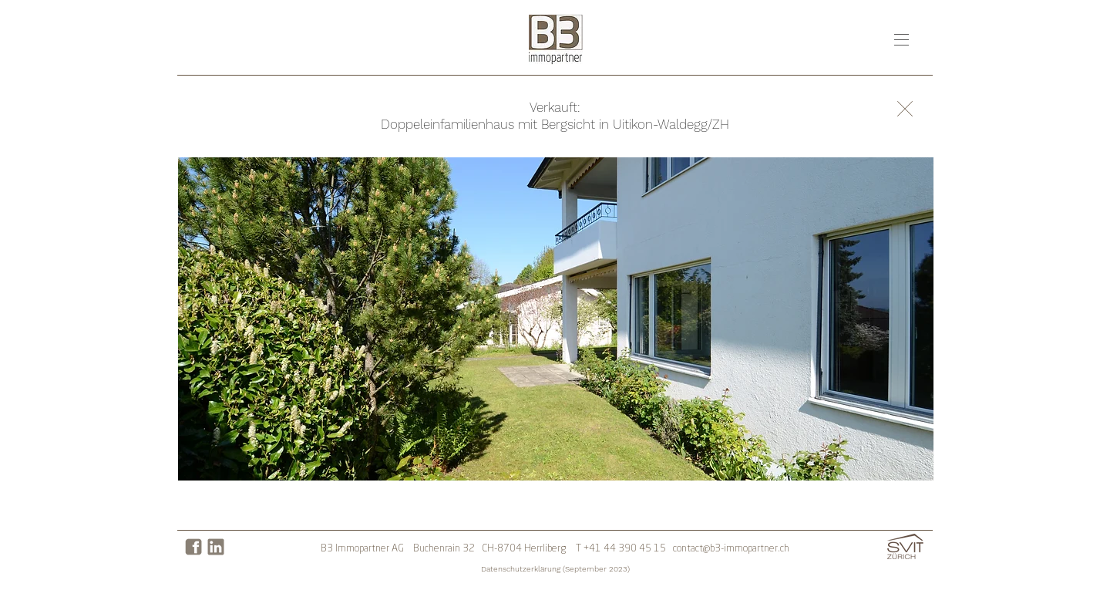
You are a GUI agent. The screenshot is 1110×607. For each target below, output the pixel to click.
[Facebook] (193, 546)
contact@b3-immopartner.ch (731, 549)
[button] (901, 40)
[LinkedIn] (215, 546)
